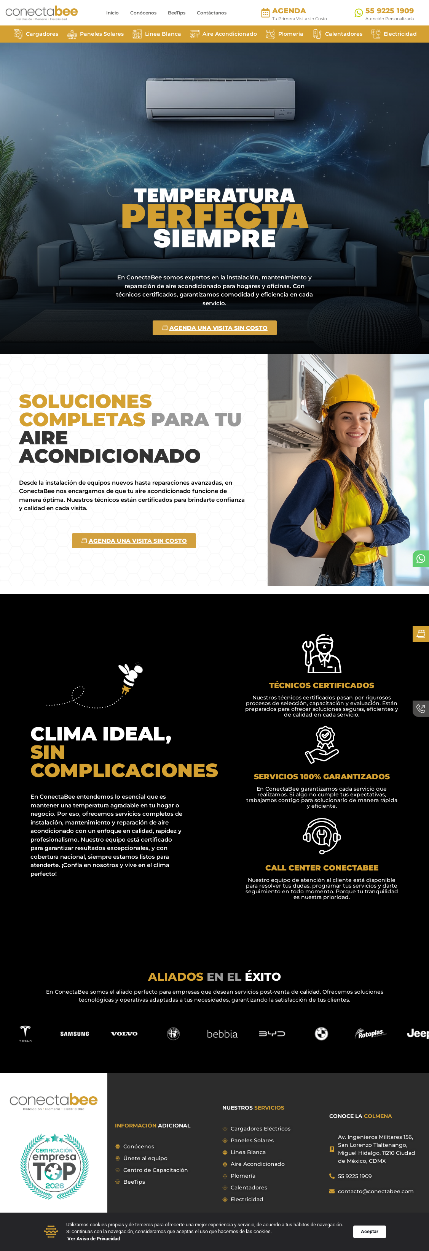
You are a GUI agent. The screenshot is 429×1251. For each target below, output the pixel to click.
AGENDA (289, 10)
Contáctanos (211, 13)
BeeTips (176, 13)
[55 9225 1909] (359, 12)
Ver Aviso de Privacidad (93, 1239)
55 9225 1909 (389, 10)
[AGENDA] (265, 12)
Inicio (112, 13)
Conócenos (143, 13)
